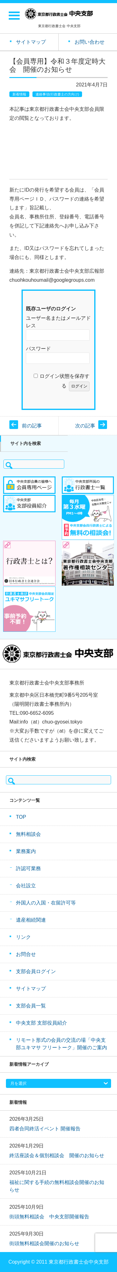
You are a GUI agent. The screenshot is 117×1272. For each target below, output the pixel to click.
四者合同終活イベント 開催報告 (44, 1128)
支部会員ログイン (36, 971)
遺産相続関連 (31, 920)
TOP (21, 817)
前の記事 (32, 425)
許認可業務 (28, 868)
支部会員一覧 (31, 1005)
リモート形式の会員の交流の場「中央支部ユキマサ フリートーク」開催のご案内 (61, 1043)
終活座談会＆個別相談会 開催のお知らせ (56, 1155)
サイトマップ (31, 988)
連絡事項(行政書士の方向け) (57, 94)
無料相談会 (28, 834)
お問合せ (26, 954)
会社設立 (26, 885)
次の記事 (85, 425)
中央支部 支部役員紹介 (41, 1023)
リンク (23, 937)
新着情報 (19, 94)
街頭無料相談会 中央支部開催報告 (49, 1216)
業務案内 (26, 851)
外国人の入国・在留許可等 (46, 902)
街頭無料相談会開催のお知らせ (44, 1243)
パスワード (38, 348)
